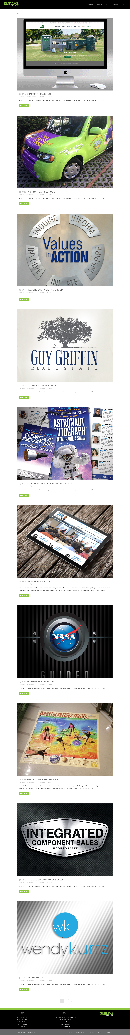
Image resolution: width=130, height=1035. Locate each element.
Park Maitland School (41, 192)
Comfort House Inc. (39, 94)
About (100, 1032)
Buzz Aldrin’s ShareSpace (42, 779)
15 (49, 882)
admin (34, 96)
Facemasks (80, 1032)
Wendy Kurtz (35, 977)
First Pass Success (38, 581)
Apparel (91, 1032)
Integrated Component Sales (45, 879)
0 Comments (41, 96)
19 (49, 388)
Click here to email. (22, 1024)
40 (49, 584)
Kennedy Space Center (40, 681)
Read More (24, 105)
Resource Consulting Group (45, 290)
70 (49, 980)
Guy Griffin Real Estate (41, 385)
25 (49, 684)
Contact (110, 1032)
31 (49, 486)
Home (70, 1032)
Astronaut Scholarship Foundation (49, 483)
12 (49, 96)
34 (49, 194)
